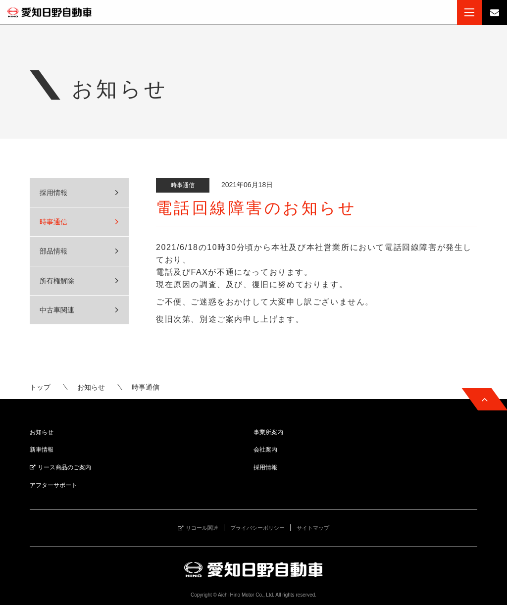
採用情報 (53, 193)
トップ (40, 387)
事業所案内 (268, 432)
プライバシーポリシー (257, 528)
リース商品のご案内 (64, 467)
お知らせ (91, 387)
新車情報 (41, 449)
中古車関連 (57, 310)
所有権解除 (57, 281)
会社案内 (265, 449)
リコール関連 (202, 528)
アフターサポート (53, 485)
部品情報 (53, 251)
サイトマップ (313, 528)
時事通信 (53, 222)
